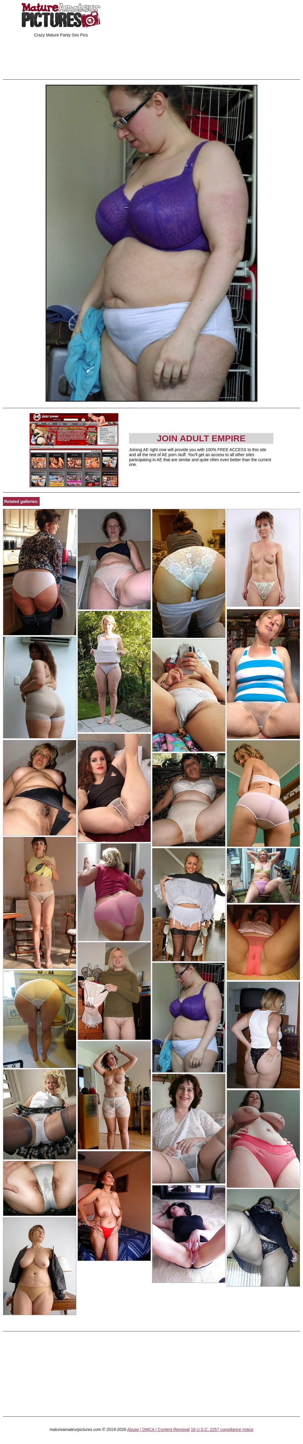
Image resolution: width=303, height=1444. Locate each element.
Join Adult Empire (201, 438)
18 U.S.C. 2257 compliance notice (222, 1429)
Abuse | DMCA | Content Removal (158, 1429)
